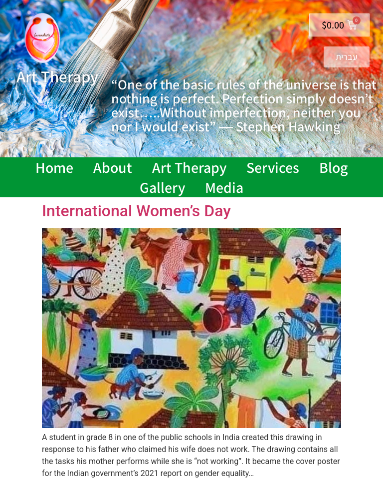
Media (224, 187)
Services (272, 167)
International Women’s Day (136, 210)
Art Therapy (189, 167)
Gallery (162, 187)
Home (54, 167)
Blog (333, 167)
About (112, 167)
